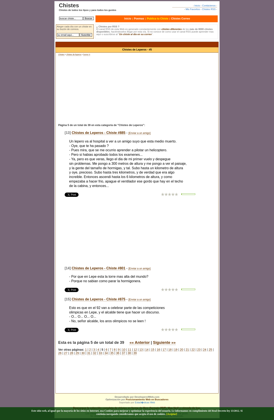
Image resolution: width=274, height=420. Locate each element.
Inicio (197, 5)
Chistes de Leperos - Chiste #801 (98, 268)
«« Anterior (140, 342)
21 (187, 349)
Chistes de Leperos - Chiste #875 (98, 299)
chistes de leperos (73, 54)
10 (123, 349)
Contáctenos (209, 5)
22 (193, 349)
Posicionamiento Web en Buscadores (147, 399)
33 (100, 353)
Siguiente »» (164, 342)
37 (123, 353)
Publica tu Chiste (157, 18)
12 (135, 349)
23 (199, 349)
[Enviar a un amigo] (139, 133)
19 (175, 349)
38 (129, 353)
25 (210, 349)
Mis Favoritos (193, 9)
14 (147, 349)
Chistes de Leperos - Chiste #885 (98, 133)
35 (112, 353)
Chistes (61, 54)
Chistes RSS (209, 9)
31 (89, 353)
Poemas (139, 18)
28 (71, 353)
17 (164, 349)
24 (204, 349)
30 (83, 353)
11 (129, 349)
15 (152, 349)
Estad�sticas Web (145, 402)
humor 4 (86, 54)
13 (141, 349)
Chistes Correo (180, 18)
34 (106, 353)
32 (94, 353)
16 (158, 349)
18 (170, 349)
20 (181, 349)
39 (135, 353)
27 (65, 353)
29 (77, 353)
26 (60, 353)
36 (117, 353)
